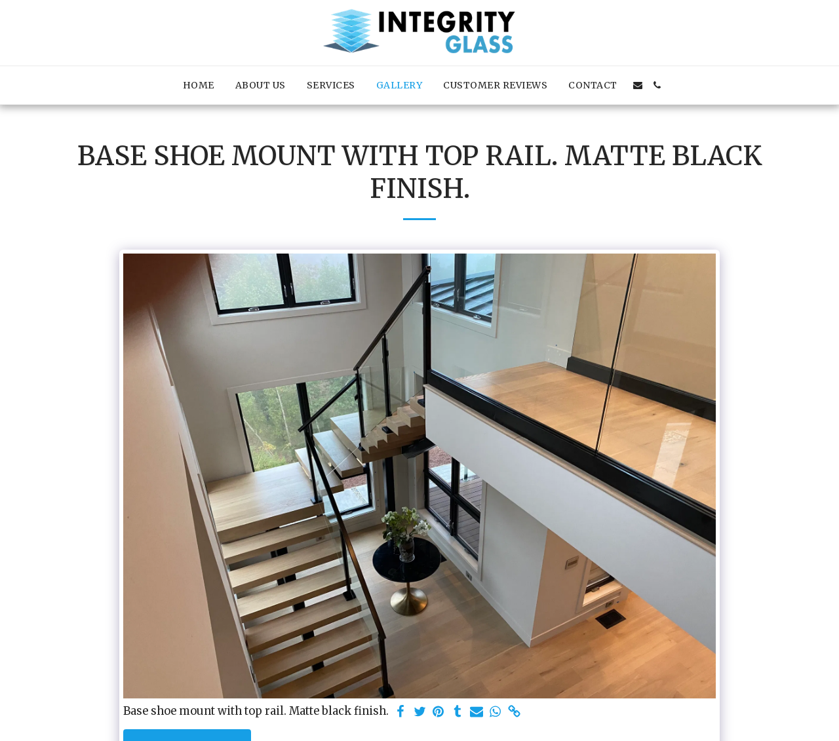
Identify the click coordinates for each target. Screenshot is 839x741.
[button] (638, 85)
